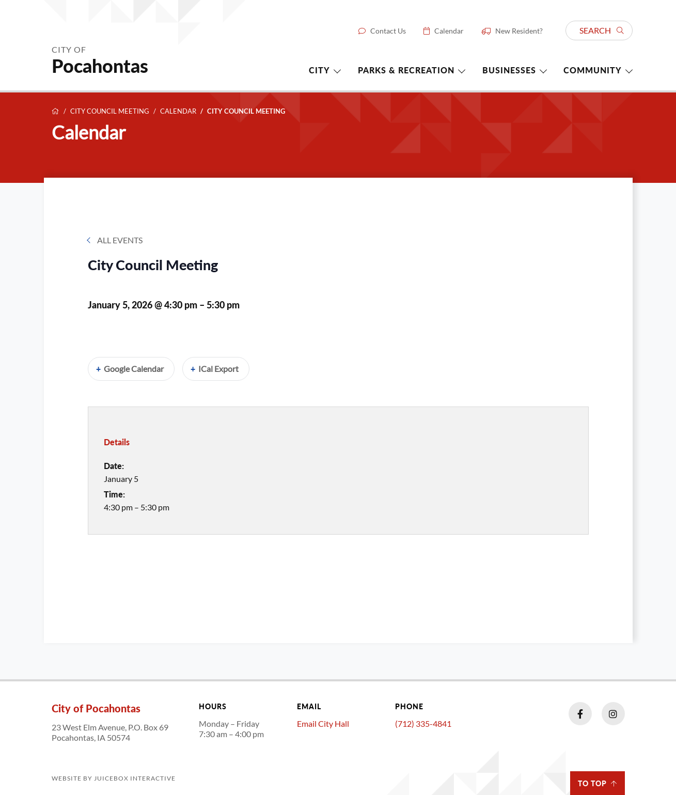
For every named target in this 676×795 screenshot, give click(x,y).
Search (601, 30)
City (319, 70)
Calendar (449, 31)
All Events (120, 240)
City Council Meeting (109, 111)
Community (592, 70)
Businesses (509, 70)
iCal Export (218, 368)
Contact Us (388, 31)
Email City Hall (323, 723)
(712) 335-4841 (423, 723)
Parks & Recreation (406, 70)
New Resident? (519, 31)
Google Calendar (134, 368)
